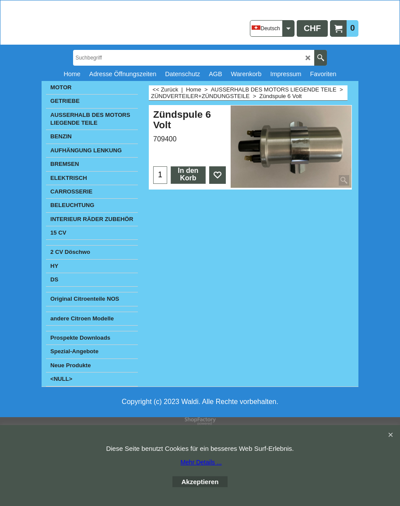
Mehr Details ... (200, 462)
